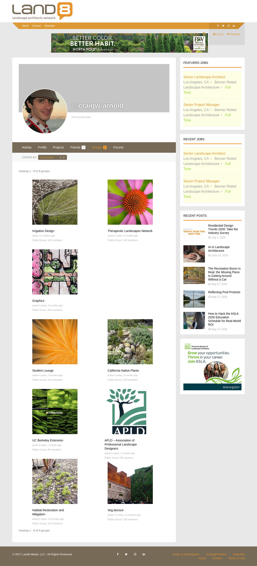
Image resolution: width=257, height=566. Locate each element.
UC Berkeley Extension (47, 440)
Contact (36, 25)
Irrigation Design (43, 231)
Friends (77, 147)
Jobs (94, 34)
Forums (118, 147)
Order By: (29, 157)
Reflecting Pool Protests (224, 292)
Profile (42, 147)
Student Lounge (43, 370)
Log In (218, 34)
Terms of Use (236, 558)
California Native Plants (123, 370)
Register (233, 34)
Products (126, 34)
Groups (99, 147)
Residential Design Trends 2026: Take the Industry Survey (223, 229)
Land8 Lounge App (185, 34)
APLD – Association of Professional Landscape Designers (121, 444)
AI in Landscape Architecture (219, 248)
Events (164, 34)
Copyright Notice (216, 554)
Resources (144, 34)
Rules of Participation (186, 554)
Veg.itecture (116, 510)
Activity (26, 147)
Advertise (49, 25)
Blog (60, 34)
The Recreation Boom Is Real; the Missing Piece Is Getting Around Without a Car (224, 274)
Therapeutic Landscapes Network (130, 231)
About (25, 25)
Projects (111, 34)
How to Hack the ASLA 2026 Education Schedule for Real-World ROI (224, 319)
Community (75, 34)
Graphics (38, 300)
